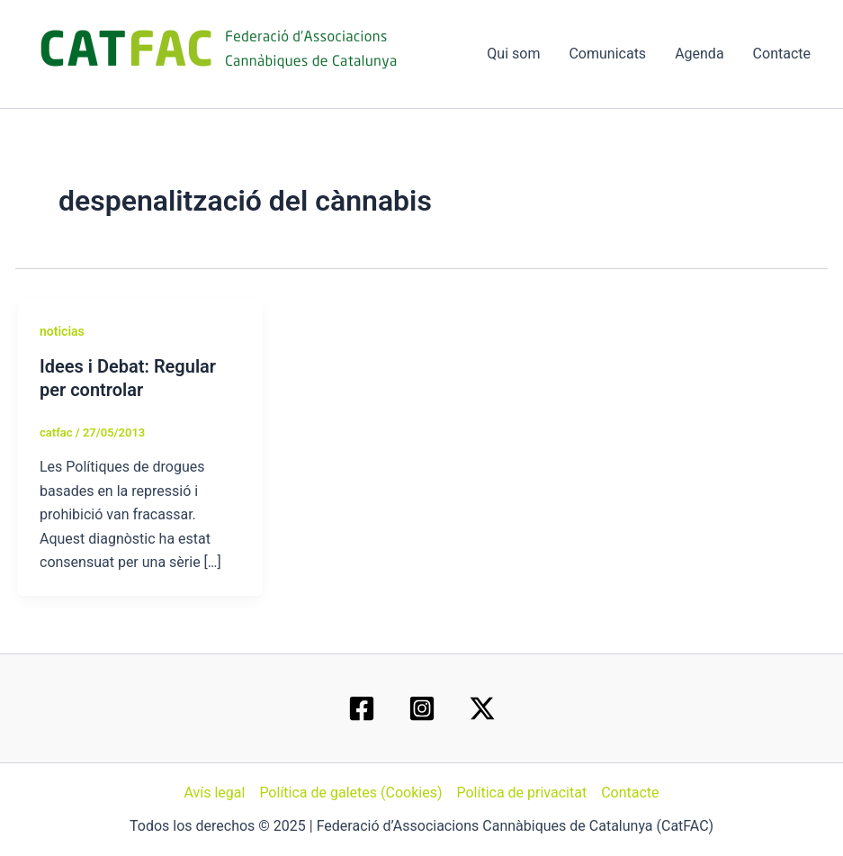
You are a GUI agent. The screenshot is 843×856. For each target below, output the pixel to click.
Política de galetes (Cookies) (350, 792)
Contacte (782, 53)
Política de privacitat (521, 792)
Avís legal (214, 792)
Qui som (513, 53)
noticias (62, 331)
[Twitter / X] (482, 708)
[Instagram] (421, 708)
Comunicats (607, 53)
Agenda (699, 53)
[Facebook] (361, 708)
